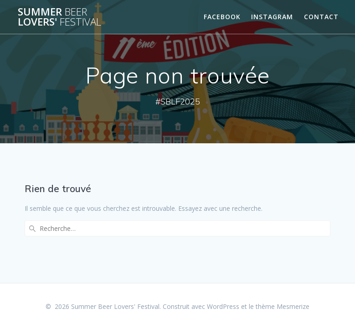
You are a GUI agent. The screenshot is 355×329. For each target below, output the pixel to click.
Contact (321, 16)
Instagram (272, 16)
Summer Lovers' (59, 17)
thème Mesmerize (282, 306)
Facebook (222, 16)
